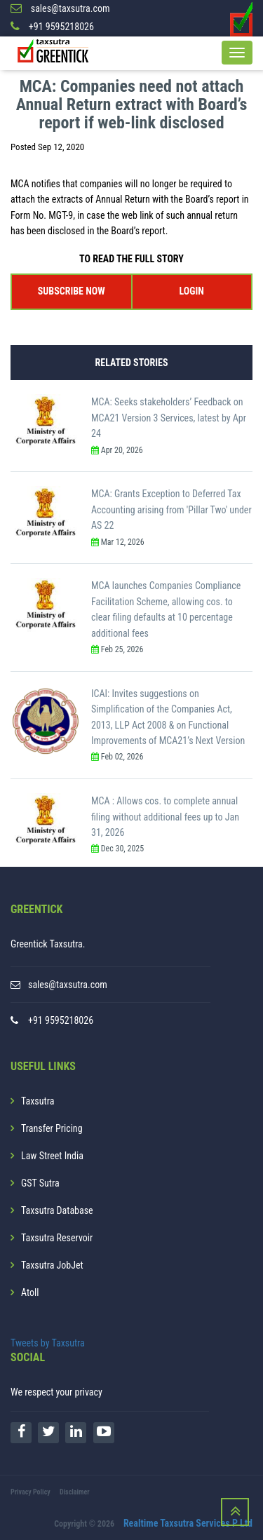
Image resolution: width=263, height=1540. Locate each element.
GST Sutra (40, 1183)
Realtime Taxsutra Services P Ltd (187, 1523)
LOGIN (192, 291)
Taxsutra (37, 1101)
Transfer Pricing (52, 1128)
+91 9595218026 (60, 1020)
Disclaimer (75, 1492)
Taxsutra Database (57, 1210)
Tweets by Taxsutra (48, 1343)
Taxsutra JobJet (52, 1265)
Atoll (30, 1292)
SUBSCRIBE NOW (71, 291)
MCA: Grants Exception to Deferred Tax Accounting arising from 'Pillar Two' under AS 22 (171, 509)
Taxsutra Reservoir (57, 1237)
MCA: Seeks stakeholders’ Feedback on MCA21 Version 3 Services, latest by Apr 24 (168, 417)
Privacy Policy (30, 1492)
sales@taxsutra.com (67, 984)
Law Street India (52, 1155)
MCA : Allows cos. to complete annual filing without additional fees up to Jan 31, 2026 (165, 816)
